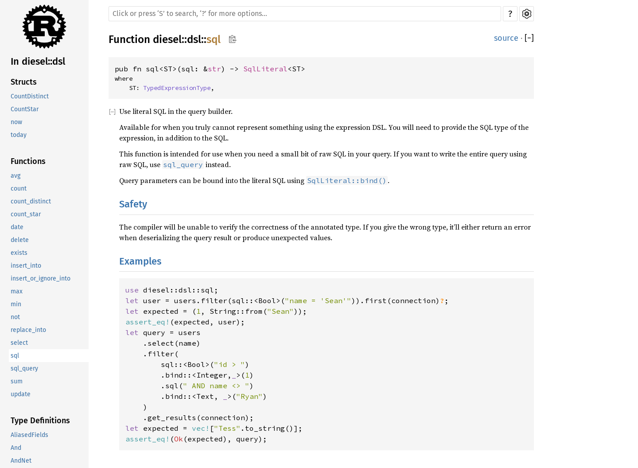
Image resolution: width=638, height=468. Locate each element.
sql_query (24, 368)
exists (19, 253)
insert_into (26, 265)
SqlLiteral (265, 68)
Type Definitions (40, 420)
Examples (140, 261)
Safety (133, 204)
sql (15, 355)
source (506, 38)
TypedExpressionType (176, 88)
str (214, 68)
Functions (28, 161)
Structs (24, 82)
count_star (26, 214)
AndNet (21, 460)
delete (20, 240)
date (17, 227)
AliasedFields (29, 435)
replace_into (28, 330)
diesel (167, 39)
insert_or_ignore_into (40, 278)
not (15, 317)
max (17, 291)
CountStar (25, 109)
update (21, 394)
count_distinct (31, 201)
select (19, 343)
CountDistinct (30, 96)
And (16, 448)
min (16, 304)
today (19, 135)
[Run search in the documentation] (305, 13)
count (19, 188)
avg (15, 175)
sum (17, 381)
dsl (194, 39)
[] (529, 38)
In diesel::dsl (38, 61)
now (16, 122)
